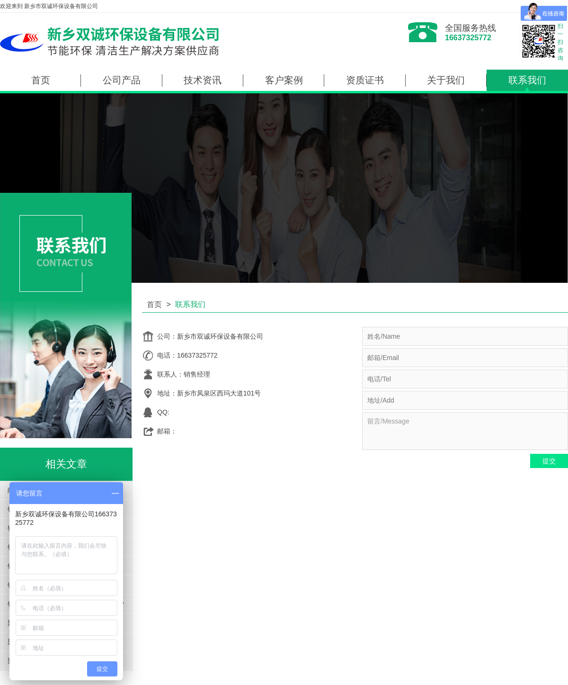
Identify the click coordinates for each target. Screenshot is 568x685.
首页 (40, 80)
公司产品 (122, 80)
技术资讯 (203, 80)
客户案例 (284, 80)
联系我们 (527, 80)
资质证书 (365, 80)
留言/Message (465, 431)
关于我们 (446, 80)
